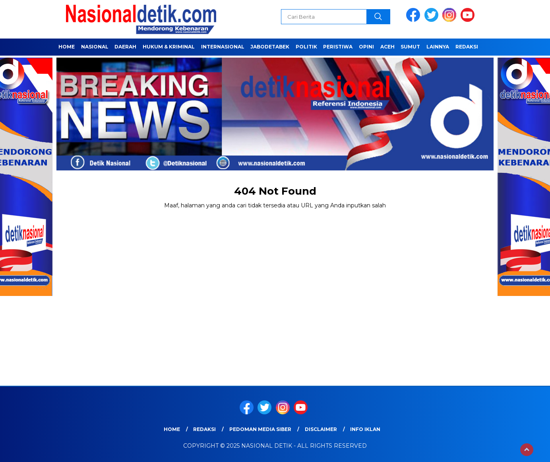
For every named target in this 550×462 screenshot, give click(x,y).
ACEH (387, 47)
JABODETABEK (269, 47)
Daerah (125, 47)
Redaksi (466, 47)
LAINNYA (437, 47)
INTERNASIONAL (222, 47)
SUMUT (410, 47)
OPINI (366, 47)
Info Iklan (365, 429)
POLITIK (306, 47)
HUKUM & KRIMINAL (169, 47)
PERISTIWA (337, 47)
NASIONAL (94, 47)
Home (66, 47)
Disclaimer (321, 429)
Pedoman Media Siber (260, 429)
